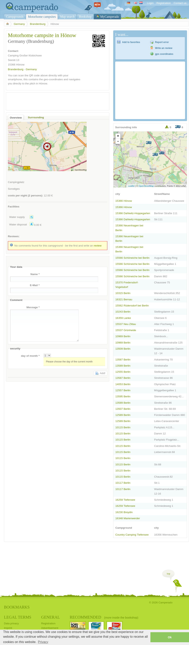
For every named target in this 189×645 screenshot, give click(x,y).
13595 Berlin (122, 396)
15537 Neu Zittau (125, 324)
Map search (67, 16)
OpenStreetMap (146, 186)
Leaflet (131, 186)
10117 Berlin (122, 482)
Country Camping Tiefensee (132, 534)
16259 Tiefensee (125, 499)
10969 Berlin (122, 336)
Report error (162, 42)
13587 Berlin (122, 359)
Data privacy (11, 623)
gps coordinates (164, 54)
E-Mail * (35, 285)
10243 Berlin (122, 311)
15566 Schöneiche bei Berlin (132, 257)
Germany (19, 23)
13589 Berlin (122, 365)
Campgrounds (15, 16)
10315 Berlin (122, 293)
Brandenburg (37, 23)
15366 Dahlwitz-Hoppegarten (132, 213)
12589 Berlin (122, 415)
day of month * (30, 355)
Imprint (8, 627)
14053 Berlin (122, 384)
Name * (35, 274)
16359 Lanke (123, 317)
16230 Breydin (124, 512)
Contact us (180, 3)
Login (150, 3)
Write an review (163, 48)
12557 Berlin (122, 390)
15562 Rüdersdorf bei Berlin (132, 305)
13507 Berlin (122, 408)
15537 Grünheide (125, 330)
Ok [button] (169, 637)
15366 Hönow (123, 200)
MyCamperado (109, 16)
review (97, 245)
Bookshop (85, 16)
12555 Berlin (122, 371)
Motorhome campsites (42, 16)
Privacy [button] (43, 642)
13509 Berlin (122, 348)
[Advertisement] (54, 100)
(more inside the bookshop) (121, 617)
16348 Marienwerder (127, 518)
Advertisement (49, 627)
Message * (33, 307)
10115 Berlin (122, 427)
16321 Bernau (123, 299)
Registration (163, 3)
